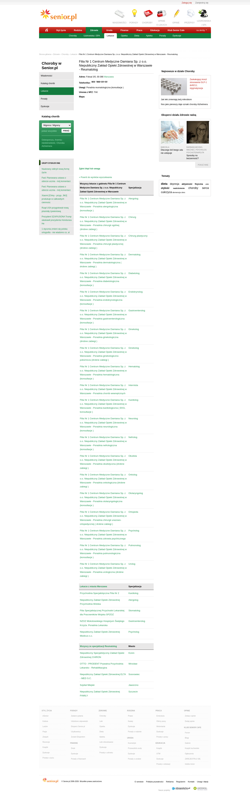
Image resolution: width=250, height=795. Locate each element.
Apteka (149, 35)
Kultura (45, 721)
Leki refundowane (106, 742)
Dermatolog (134, 254)
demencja (176, 192)
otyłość (165, 188)
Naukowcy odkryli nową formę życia (55, 171)
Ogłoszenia (189, 754)
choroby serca (198, 187)
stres (183, 192)
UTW (158, 754)
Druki (73, 748)
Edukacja (155, 30)
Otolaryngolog (135, 493)
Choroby (73, 35)
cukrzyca (166, 192)
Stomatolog (134, 610)
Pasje (45, 732)
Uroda (109, 30)
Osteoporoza (48, 140)
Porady (162, 35)
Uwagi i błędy (202, 782)
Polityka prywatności (155, 782)
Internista (133, 385)
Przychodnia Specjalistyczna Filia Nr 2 (99, 593)
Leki (101, 721)
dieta (164, 183)
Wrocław (132, 663)
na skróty (200, 30)
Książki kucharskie (192, 748)
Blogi (187, 738)
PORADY (133, 22)
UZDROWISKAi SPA (204, 22)
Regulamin (180, 782)
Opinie (187, 711)
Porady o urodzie (134, 759)
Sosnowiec (134, 674)
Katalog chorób (48, 83)
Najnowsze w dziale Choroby (178, 71)
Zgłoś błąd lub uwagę (89, 168)
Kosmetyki (132, 743)
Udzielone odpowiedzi (79, 721)
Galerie (187, 743)
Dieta (136, 35)
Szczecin (133, 691)
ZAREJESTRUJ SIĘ (192, 759)
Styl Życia (47, 711)
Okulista (132, 456)
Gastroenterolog (136, 310)
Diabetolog (134, 273)
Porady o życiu (48, 758)
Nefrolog (132, 437)
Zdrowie (94, 30)
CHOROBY (147, 22)
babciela (165, 147)
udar (207, 184)
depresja (174, 184)
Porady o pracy (162, 737)
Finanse (124, 30)
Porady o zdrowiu (106, 753)
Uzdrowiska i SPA (92, 35)
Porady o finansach (78, 759)
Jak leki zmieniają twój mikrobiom (176, 99)
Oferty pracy (161, 721)
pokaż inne (203, 165)
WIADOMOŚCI (119, 22)
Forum (187, 733)
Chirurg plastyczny (138, 235)
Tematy (165, 176)
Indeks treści (190, 764)
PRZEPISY (189, 22)
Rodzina (78, 30)
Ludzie (45, 726)
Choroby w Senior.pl (51, 65)
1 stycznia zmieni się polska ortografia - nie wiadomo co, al (56, 231)
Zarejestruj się (201, 3)
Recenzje (46, 742)
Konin (131, 653)
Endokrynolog (135, 291)
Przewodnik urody (135, 748)
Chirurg (132, 217)
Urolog (131, 564)
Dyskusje (177, 35)
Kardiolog (133, 400)
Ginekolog (133, 329)
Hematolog (134, 366)
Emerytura (160, 716)
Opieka (124, 35)
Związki (45, 737)
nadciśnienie (179, 188)
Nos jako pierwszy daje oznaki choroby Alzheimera (184, 104)
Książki (45, 747)
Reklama (169, 782)
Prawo (130, 716)
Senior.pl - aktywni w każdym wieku (58, 15)
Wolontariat (160, 726)
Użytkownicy (76, 732)
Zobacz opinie (190, 716)
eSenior (45, 716)
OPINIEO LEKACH (161, 22)
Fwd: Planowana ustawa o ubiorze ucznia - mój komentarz (56, 180)
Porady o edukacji (163, 764)
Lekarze (110, 35)
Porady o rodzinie (134, 732)
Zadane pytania (77, 716)
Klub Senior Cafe (176, 30)
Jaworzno (133, 685)
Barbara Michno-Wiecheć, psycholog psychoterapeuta (196, 150)
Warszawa (109, 77)
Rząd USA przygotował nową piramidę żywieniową (55, 209)
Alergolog (133, 198)
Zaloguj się (187, 3)
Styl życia (61, 30)
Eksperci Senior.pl (78, 726)
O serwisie (139, 782)
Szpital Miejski (87, 685)
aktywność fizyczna (192, 184)
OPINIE (176, 22)
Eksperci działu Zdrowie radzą (178, 115)
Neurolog (133, 418)
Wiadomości (46, 76)
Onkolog (132, 474)
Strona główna (45, 54)
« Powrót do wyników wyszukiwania (95, 177)
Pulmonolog (134, 545)
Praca (139, 30)
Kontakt (191, 782)
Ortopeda (133, 512)
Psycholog (133, 530)
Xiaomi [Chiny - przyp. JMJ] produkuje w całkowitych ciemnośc (54, 199)
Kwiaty (130, 721)
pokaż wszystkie (49, 131)
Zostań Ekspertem (78, 737)
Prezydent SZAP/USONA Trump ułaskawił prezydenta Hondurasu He (57, 220)
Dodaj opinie (190, 721)
